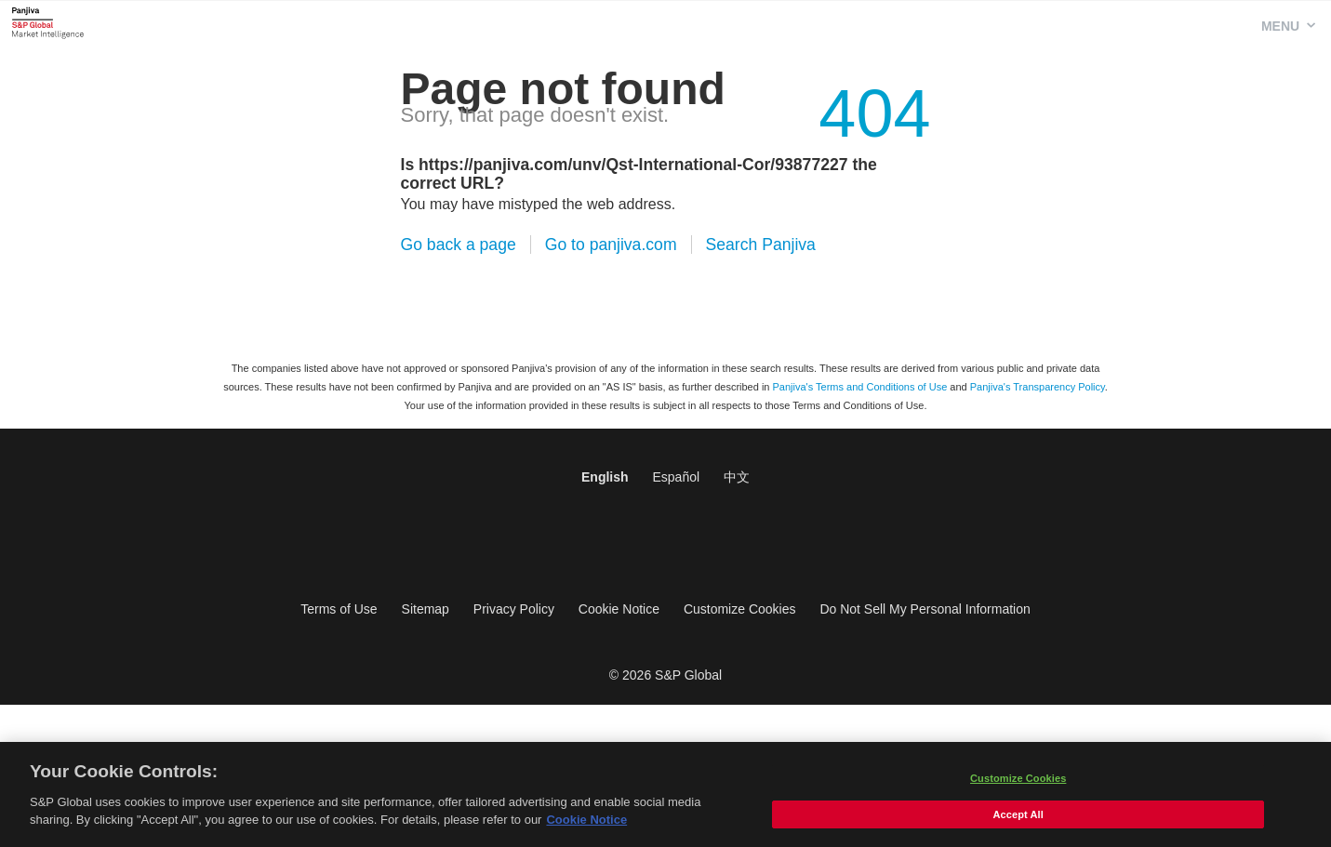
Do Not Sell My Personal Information (924, 609)
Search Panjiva (761, 244)
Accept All (1017, 819)
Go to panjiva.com (611, 244)
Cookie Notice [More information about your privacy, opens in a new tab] (586, 825)
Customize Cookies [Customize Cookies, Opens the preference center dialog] (1018, 782)
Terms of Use (338, 609)
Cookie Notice (619, 609)
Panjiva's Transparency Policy (1037, 386)
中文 (737, 477)
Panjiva (48, 22)
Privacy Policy (513, 609)
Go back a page (458, 244)
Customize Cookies (740, 609)
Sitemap (425, 609)
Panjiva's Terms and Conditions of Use (860, 386)
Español (675, 477)
